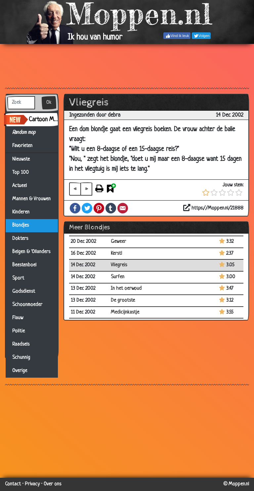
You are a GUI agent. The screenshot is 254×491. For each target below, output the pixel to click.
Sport (18, 278)
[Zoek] (21, 102)
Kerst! (116, 253)
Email (122, 208)
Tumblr (111, 208)
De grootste (123, 300)
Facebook (75, 208)
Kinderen (20, 212)
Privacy (32, 484)
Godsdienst (23, 291)
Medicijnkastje (125, 312)
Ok (49, 102)
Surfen (117, 277)
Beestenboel (24, 265)
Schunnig (21, 357)
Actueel (19, 186)
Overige (19, 371)
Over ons (52, 484)
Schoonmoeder (27, 305)
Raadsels (20, 344)
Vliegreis (119, 265)
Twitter (87, 208)
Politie (18, 331)
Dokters (20, 239)
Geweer (118, 242)
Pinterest (99, 208)
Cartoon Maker (43, 119)
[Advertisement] (127, 65)
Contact (13, 484)
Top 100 (20, 172)
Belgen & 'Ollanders (31, 252)
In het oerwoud (126, 288)
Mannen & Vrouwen (31, 199)
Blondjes (20, 225)
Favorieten (26, 146)
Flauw (17, 318)
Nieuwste (21, 159)
